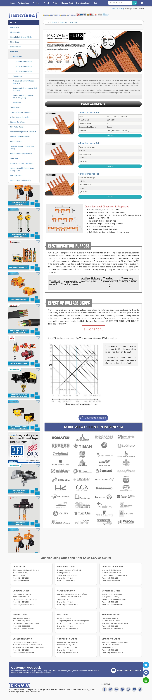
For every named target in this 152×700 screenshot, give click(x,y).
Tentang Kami (23, 3)
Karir (95, 3)
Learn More (110, 136)
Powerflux (63, 22)
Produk (54, 22)
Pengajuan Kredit (83, 3)
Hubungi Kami (67, 3)
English (135, 8)
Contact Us (114, 8)
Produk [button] (36, 3)
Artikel (55, 3)
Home (12, 3)
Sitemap (121, 8)
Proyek (46, 3)
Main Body (74, 22)
